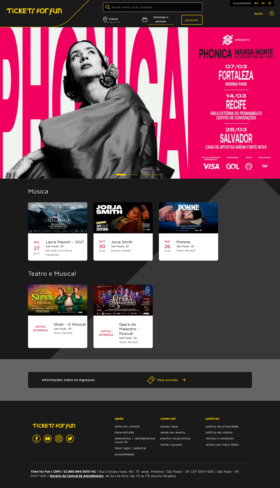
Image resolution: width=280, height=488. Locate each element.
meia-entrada (124, 432)
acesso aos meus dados (222, 444)
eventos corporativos (175, 438)
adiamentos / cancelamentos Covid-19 (135, 440)
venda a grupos (171, 444)
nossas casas (169, 426)
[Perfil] (271, 13)
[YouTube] (48, 439)
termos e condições (220, 438)
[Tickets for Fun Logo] (27, 13)
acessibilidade (124, 454)
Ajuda (258, 13)
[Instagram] (59, 439)
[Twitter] (70, 439)
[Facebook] (37, 439)
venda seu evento (172, 432)
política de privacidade (222, 426)
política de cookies (219, 432)
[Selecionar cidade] (118, 19)
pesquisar (192, 20)
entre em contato (127, 426)
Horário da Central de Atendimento (76, 476)
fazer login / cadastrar (130, 448)
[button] (121, 174)
